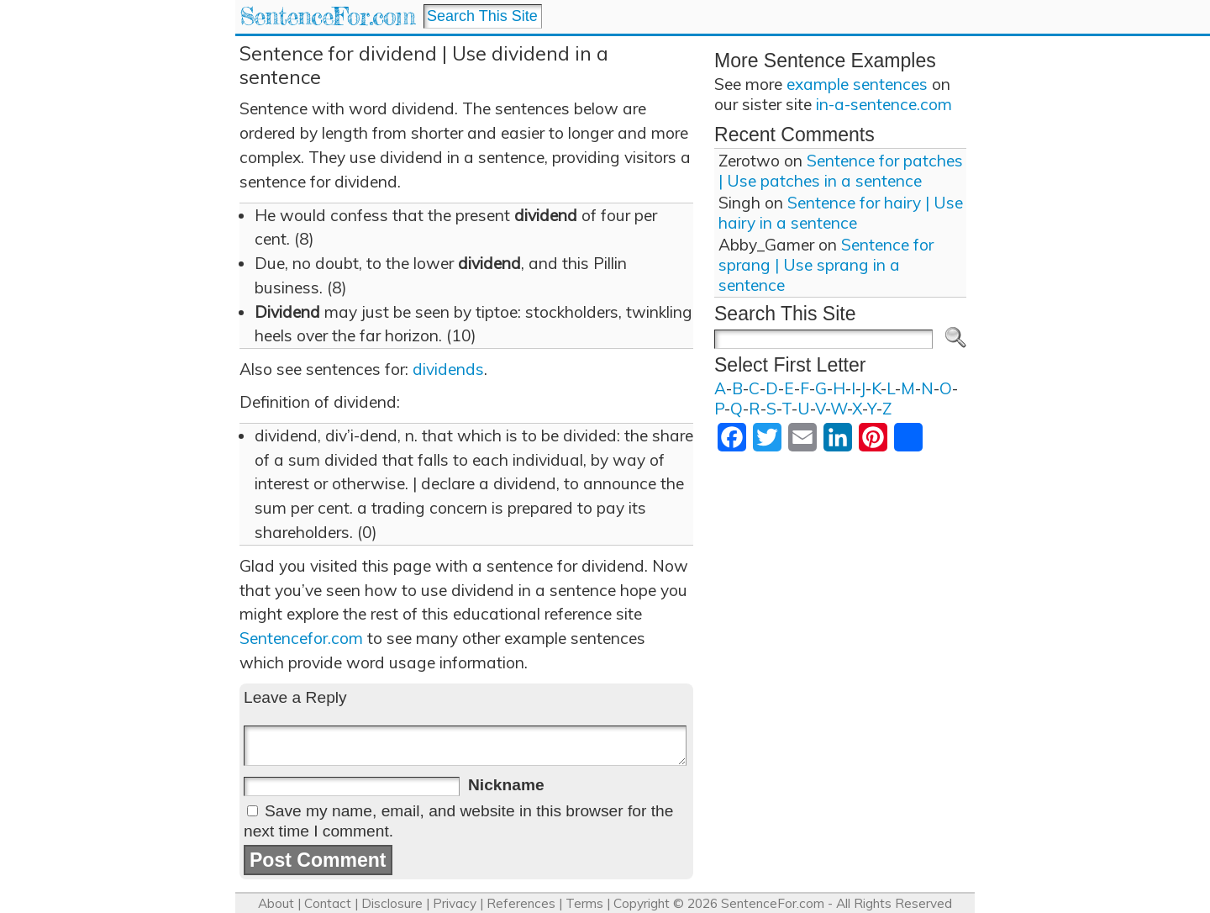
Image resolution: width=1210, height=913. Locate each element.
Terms (584, 903)
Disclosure (392, 903)
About (276, 903)
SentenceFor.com (327, 16)
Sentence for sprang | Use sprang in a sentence (826, 265)
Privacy (454, 903)
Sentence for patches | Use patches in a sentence (840, 170)
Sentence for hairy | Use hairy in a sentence (840, 213)
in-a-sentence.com (884, 104)
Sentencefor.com (301, 638)
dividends (448, 369)
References (521, 903)
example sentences (857, 84)
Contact (327, 903)
